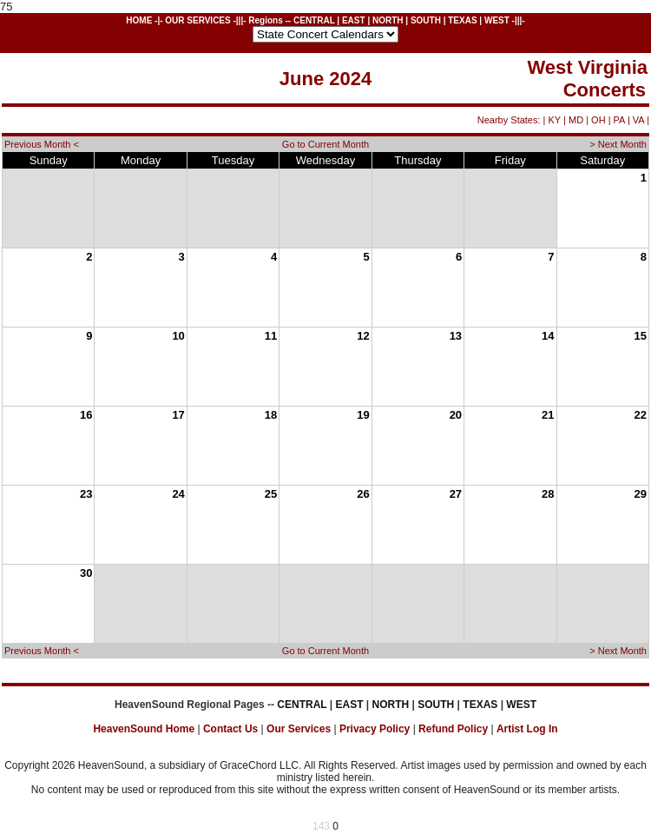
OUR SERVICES (197, 20)
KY (555, 120)
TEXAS (462, 20)
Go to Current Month (325, 144)
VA (638, 120)
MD (576, 120)
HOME (139, 20)
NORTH (388, 20)
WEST (497, 20)
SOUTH (426, 20)
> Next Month (618, 144)
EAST (353, 20)
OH (598, 120)
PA (619, 120)
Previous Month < (41, 144)
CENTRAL (314, 20)
